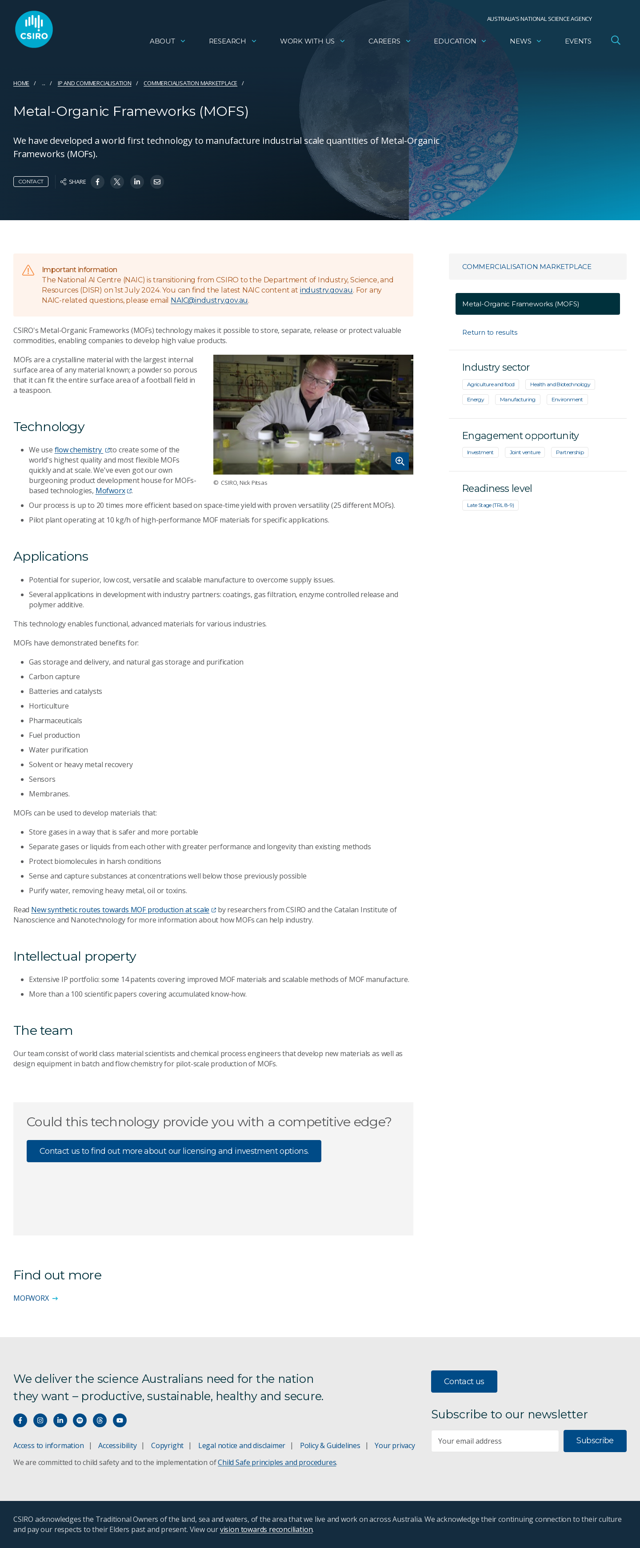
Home (21, 83)
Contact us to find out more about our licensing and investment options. (174, 1151)
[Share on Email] (157, 182)
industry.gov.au (326, 290)
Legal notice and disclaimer (241, 1445)
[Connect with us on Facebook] (20, 1420)
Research (233, 42)
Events (578, 42)
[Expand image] (313, 415)
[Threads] (100, 1420)
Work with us (313, 42)
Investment (480, 452)
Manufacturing (518, 399)
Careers (390, 42)
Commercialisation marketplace (190, 83)
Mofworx (114, 490)
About (168, 42)
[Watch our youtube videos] (120, 1420)
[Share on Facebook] (97, 182)
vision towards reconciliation (266, 1529)
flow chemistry (82, 450)
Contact (31, 181)
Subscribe (594, 1440)
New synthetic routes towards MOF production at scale (123, 910)
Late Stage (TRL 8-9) (490, 505)
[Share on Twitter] (117, 182)
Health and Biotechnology (560, 384)
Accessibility (117, 1445)
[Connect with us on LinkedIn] (60, 1420)
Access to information (48, 1445)
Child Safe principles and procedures (277, 1462)
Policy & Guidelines (330, 1445)
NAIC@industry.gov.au (209, 300)
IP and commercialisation (95, 83)
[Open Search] (615, 42)
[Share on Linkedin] (137, 182)
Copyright (167, 1445)
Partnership (570, 452)
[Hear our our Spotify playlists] (80, 1420)
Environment (567, 399)
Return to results (489, 332)
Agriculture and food (490, 384)
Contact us (464, 1381)
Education (460, 42)
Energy (475, 399)
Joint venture (525, 452)
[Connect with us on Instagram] (40, 1420)
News (526, 42)
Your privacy (395, 1445)
